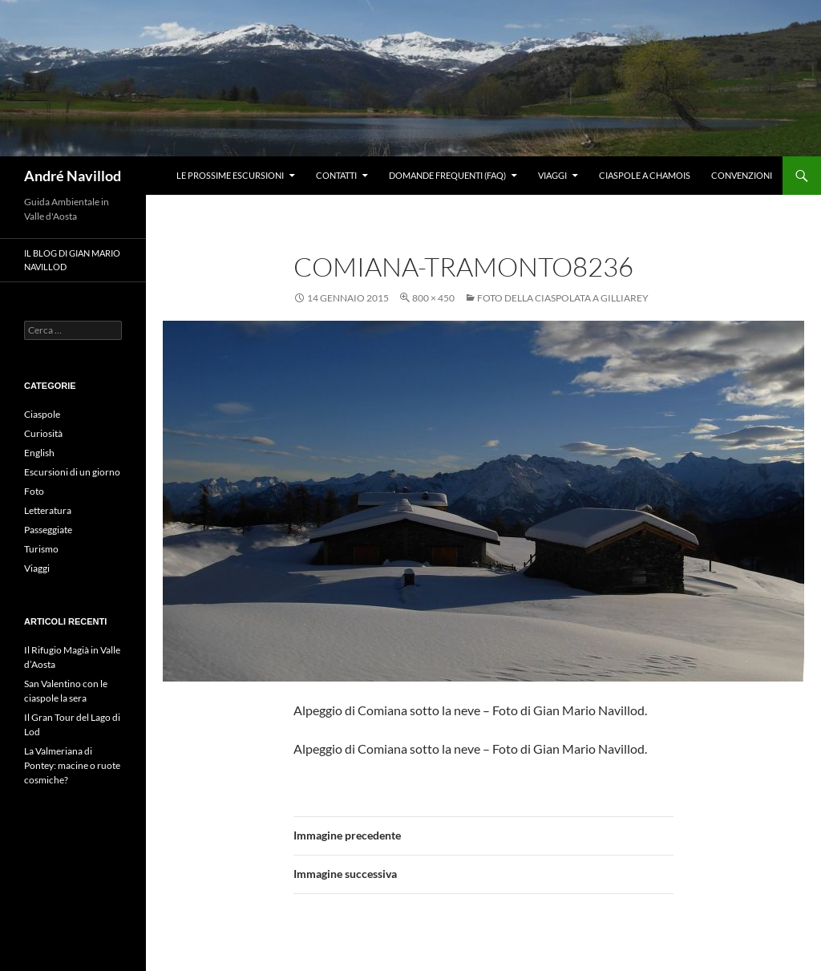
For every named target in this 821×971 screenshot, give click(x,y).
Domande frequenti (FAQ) (447, 175)
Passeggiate (48, 530)
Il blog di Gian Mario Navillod (72, 260)
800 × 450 (433, 298)
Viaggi (552, 175)
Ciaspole (42, 414)
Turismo (41, 549)
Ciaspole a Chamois (644, 175)
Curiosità (43, 433)
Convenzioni (741, 175)
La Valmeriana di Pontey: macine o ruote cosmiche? (72, 765)
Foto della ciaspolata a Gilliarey (563, 298)
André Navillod (72, 175)
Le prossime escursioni (230, 175)
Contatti (336, 175)
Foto (34, 491)
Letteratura (47, 510)
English (39, 453)
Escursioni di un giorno (72, 472)
